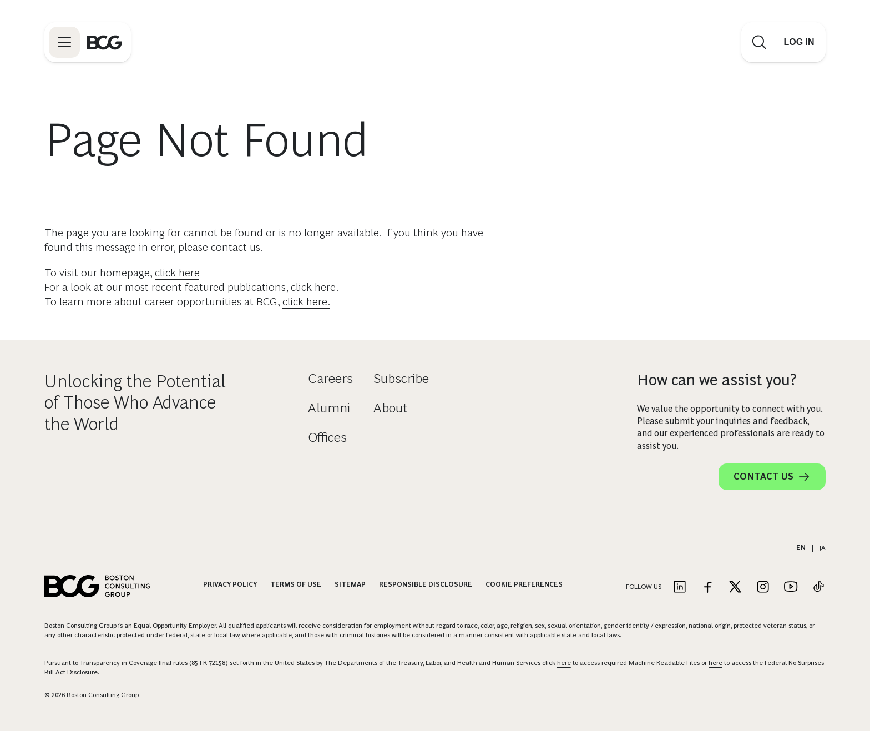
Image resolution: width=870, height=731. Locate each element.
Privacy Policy (230, 584)
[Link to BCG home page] (104, 42)
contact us (235, 247)
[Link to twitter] (735, 587)
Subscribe (401, 378)
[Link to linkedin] (679, 587)
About (390, 407)
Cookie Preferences (524, 584)
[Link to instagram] (763, 587)
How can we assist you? (717, 380)
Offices (327, 437)
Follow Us (643, 587)
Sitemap (350, 584)
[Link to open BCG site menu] (64, 42)
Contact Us (772, 476)
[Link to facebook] (707, 587)
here (564, 663)
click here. (306, 301)
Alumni (329, 407)
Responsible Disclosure (425, 584)
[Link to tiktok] (818, 587)
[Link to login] (799, 42)
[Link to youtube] (790, 587)
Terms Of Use (295, 584)
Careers (330, 378)
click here (177, 272)
